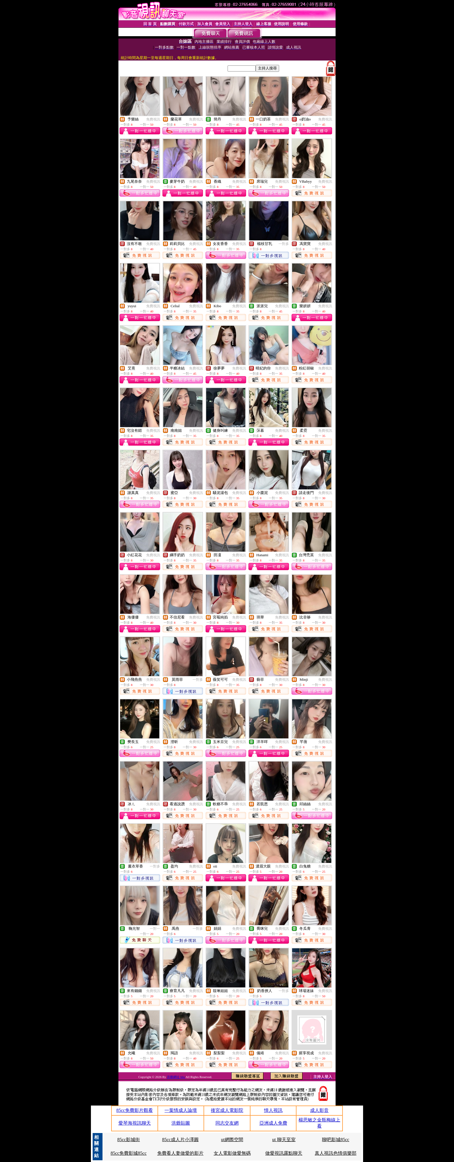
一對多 (284, 244)
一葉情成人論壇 (180, 1110)
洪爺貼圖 (180, 1123)
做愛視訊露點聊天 (283, 1153)
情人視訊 (273, 1110)
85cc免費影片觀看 (134, 1110)
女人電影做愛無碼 (232, 1153)
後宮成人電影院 (227, 1110)
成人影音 (319, 1110)
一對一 (155, 929)
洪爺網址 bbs (176, 1077)
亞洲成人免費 (273, 1123)
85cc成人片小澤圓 (180, 1139)
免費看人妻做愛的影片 (180, 1153)
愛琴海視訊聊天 (134, 1123)
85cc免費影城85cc (129, 1153)
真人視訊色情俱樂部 (335, 1153)
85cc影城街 (128, 1139)
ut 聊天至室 (283, 1139)
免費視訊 (153, 119)
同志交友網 (227, 1123)
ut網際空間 (232, 1139)
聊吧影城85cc (335, 1139)
